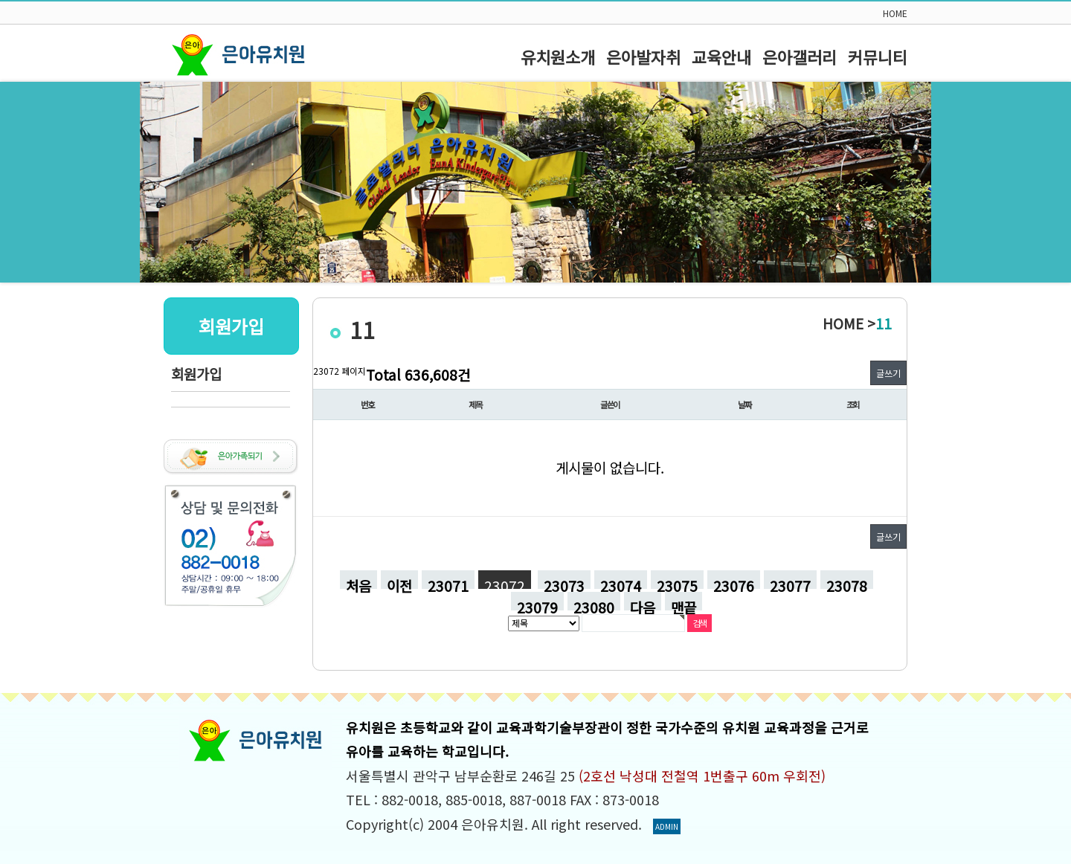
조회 (853, 404)
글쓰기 (888, 373)
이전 (399, 582)
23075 (674, 579)
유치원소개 (558, 56)
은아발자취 (643, 56)
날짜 (744, 404)
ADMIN (666, 826)
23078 (843, 579)
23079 (534, 601)
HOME (895, 13)
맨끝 (683, 603)
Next (1052, 182)
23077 (787, 579)
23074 (617, 579)
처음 (358, 582)
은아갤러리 (799, 56)
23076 (730, 579)
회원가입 (196, 374)
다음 (642, 603)
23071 (445, 579)
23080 (590, 601)
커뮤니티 (877, 56)
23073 (561, 579)
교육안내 (721, 56)
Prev (19, 182)
